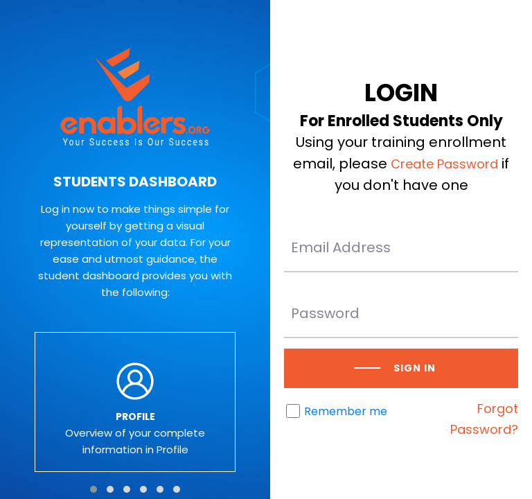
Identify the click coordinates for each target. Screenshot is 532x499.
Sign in (414, 368)
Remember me (345, 411)
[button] (93, 489)
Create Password (444, 164)
